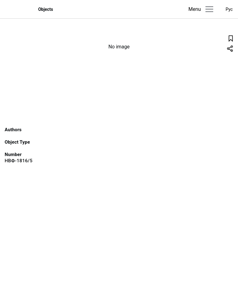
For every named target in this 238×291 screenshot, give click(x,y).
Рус (229, 9)
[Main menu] (209, 9)
